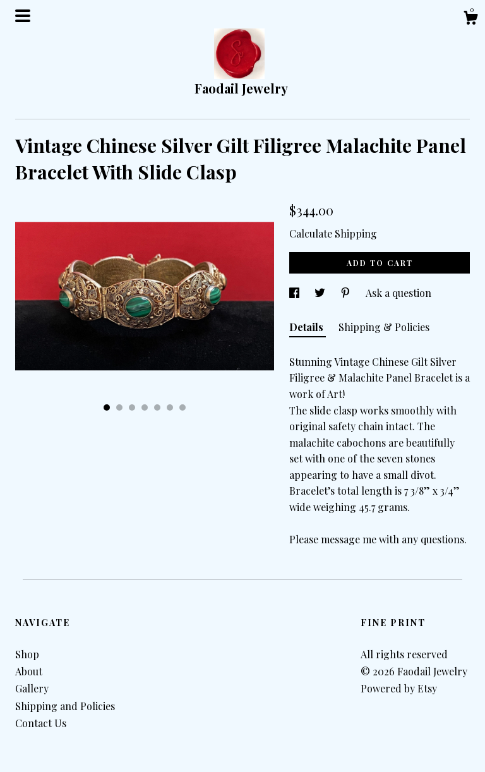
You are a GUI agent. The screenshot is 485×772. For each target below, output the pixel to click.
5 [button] (157, 407)
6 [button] (170, 407)
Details (307, 327)
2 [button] (119, 407)
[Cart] (470, 19)
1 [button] (107, 407)
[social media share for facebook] (295, 292)
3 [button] (132, 407)
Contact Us (40, 723)
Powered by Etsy (399, 688)
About (28, 671)
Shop (27, 654)
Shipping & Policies (383, 327)
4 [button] (144, 407)
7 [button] (182, 407)
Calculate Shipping (333, 233)
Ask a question (398, 292)
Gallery (32, 688)
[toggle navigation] (22, 15)
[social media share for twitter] (321, 292)
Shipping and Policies (65, 706)
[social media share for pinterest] (346, 292)
